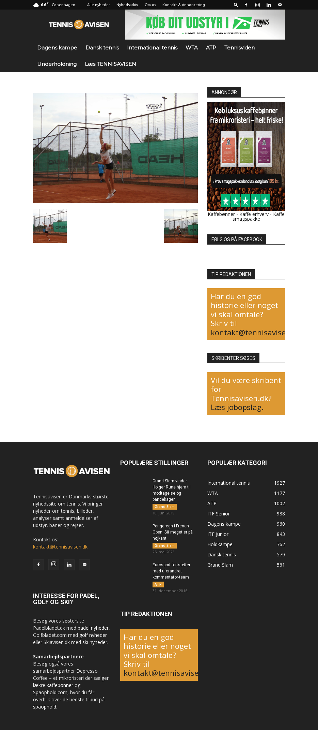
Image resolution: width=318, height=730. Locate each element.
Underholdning (57, 64)
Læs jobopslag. (237, 407)
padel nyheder (93, 628)
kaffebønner (60, 685)
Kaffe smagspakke (259, 216)
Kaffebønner (221, 214)
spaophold (44, 706)
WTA (192, 47)
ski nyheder (94, 642)
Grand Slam (165, 506)
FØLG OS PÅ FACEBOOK (236, 239)
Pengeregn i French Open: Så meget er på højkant (173, 533)
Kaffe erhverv (254, 214)
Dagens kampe (57, 47)
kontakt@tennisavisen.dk (256, 332)
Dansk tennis (102, 47)
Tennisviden (239, 47)
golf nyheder (93, 635)
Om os (150, 5)
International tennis (152, 47)
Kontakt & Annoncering (183, 5)
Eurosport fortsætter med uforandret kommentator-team (171, 573)
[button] (236, 4)
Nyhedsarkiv (127, 5)
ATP (211, 47)
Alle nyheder (98, 5)
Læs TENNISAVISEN (110, 64)
